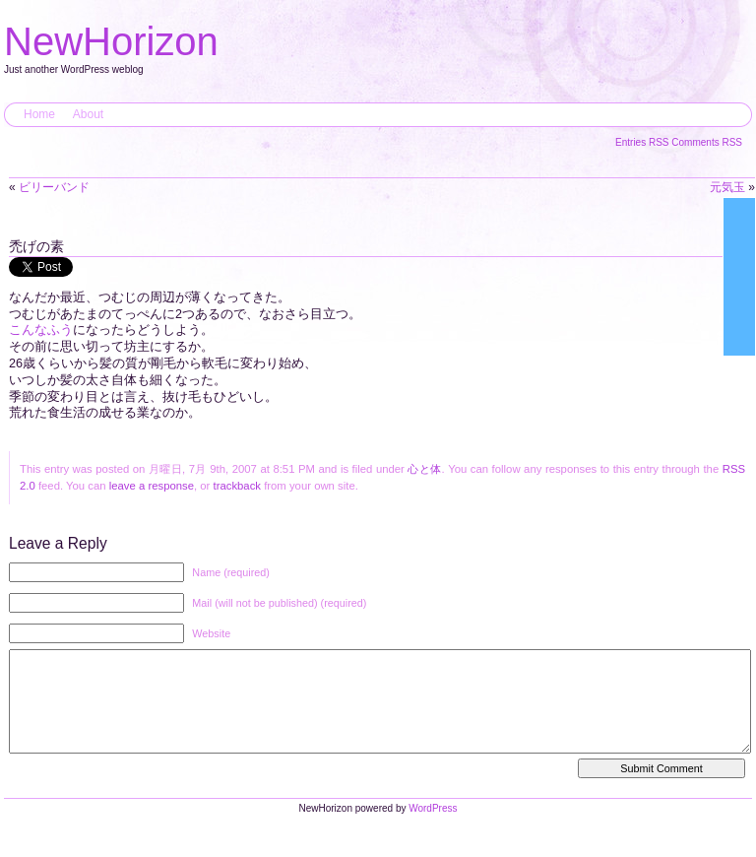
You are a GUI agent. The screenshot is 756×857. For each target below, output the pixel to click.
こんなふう (41, 330)
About (88, 114)
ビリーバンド (54, 187)
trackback (237, 486)
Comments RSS (706, 142)
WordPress (433, 828)
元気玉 (727, 187)
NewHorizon (111, 41)
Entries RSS (643, 142)
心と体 (424, 469)
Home (39, 114)
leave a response (151, 486)
